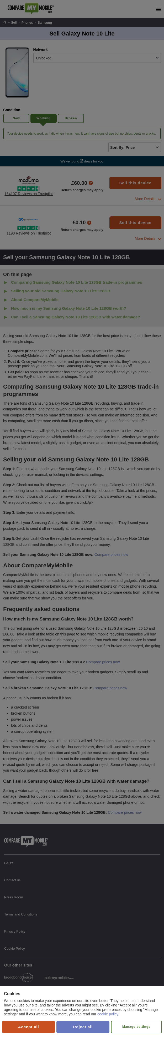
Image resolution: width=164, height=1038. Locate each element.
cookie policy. (108, 1014)
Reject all (83, 1027)
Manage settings (136, 1027)
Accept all (28, 1027)
